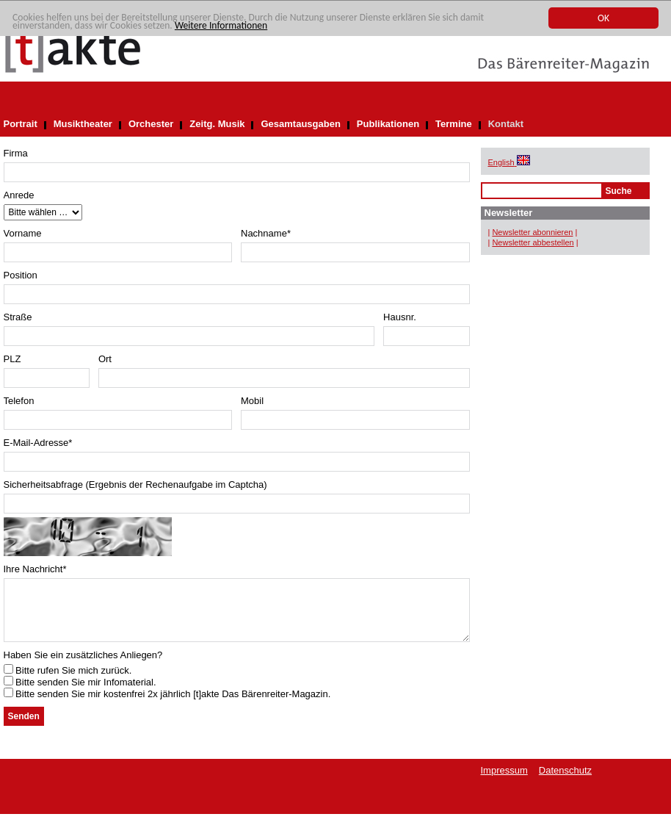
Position (20, 275)
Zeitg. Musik (216, 123)
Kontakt (505, 123)
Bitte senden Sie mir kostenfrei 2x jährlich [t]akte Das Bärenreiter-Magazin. (167, 704)
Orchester (150, 123)
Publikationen (388, 123)
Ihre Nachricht (35, 568)
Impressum (504, 781)
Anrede (19, 195)
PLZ (12, 358)
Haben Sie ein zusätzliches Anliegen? (83, 665)
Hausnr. (399, 317)
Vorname (23, 233)
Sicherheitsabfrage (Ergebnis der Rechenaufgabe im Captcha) (135, 484)
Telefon (19, 400)
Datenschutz (565, 781)
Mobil (252, 400)
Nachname (266, 233)
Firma (16, 153)
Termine (453, 123)
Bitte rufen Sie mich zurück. (68, 681)
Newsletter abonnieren (532, 232)
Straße (18, 317)
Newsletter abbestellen (532, 242)
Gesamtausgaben (300, 123)
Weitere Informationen (221, 25)
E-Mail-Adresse (38, 442)
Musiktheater (83, 123)
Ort (105, 358)
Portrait (20, 123)
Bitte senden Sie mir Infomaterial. (80, 693)
